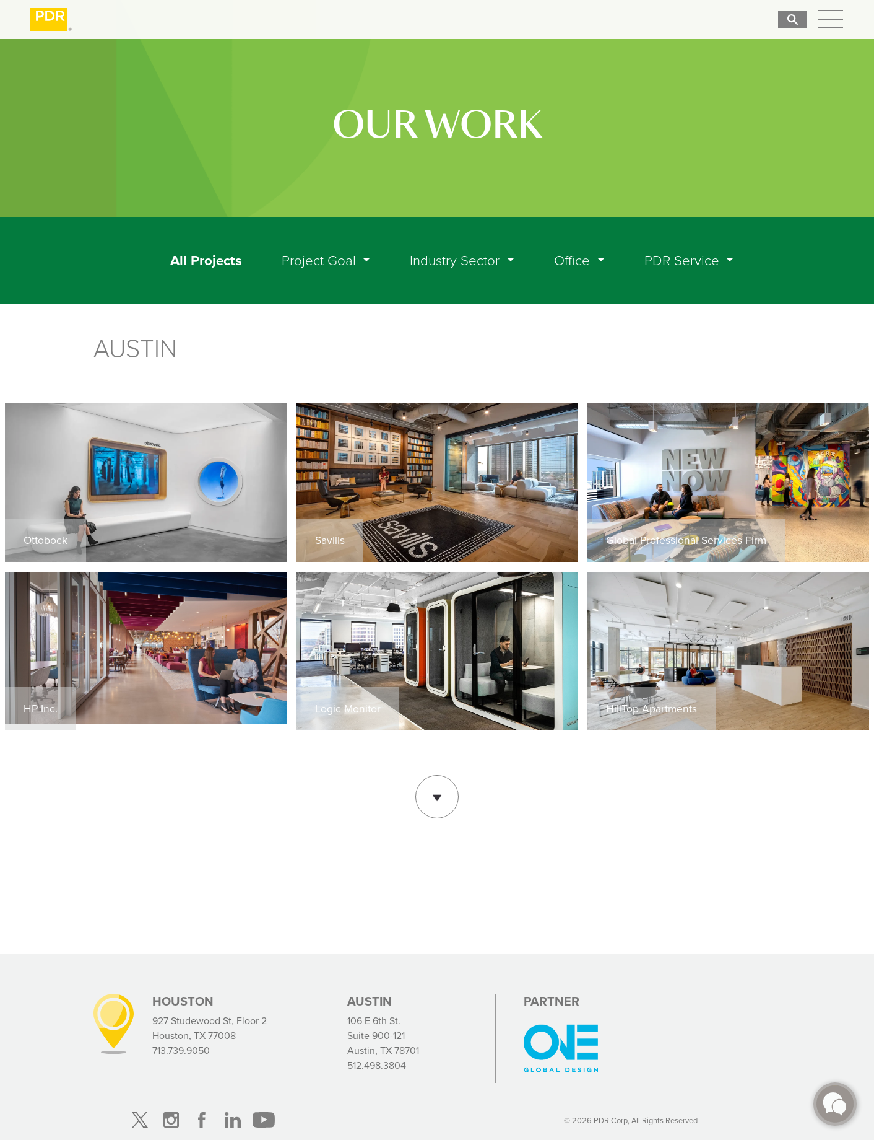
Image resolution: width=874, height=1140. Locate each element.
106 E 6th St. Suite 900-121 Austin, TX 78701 (383, 1036)
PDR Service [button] (683, 260)
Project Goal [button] (321, 260)
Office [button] (574, 260)
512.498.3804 (376, 1065)
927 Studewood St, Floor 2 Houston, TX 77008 (209, 1028)
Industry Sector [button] (456, 260)
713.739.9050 (181, 1050)
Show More (437, 795)
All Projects (208, 260)
